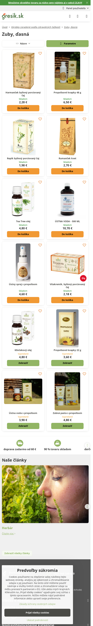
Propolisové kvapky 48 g (67, 92)
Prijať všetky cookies (37, 612)
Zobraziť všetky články (17, 553)
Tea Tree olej (23, 221)
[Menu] (87, 16)
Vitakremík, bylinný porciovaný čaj (67, 286)
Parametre (67, 44)
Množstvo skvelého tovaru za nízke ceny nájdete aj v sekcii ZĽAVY (45, 2)
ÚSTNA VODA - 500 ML (67, 221)
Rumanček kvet (67, 158)
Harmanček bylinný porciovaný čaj (23, 94)
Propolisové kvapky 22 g (67, 350)
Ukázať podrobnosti (37, 620)
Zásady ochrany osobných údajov (37, 604)
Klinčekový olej (23, 350)
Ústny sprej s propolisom (23, 284)
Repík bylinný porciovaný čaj (23, 158)
